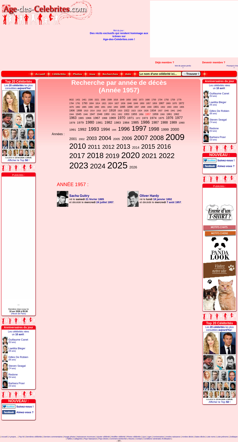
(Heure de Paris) (18, 314)
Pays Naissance (90, 439)
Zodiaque (234, 437)
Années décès (187, 437)
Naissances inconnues (86, 437)
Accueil (4, 437)
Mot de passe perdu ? (183, 67)
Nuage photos (69, 437)
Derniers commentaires (53, 437)
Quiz (144, 437)
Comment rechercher (118, 439)
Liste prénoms (222, 437)
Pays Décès (103, 439)
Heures (131, 439)
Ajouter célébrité (103, 437)
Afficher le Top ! (18, 160)
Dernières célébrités (34, 437)
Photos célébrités (134, 437)
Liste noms (210, 437)
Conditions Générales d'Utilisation (157, 439)
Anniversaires (158, 437)
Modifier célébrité (118, 437)
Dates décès (200, 437)
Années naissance (172, 437)
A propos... (13, 437)
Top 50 (21, 437)
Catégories (78, 439)
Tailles (69, 439)
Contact (139, 439)
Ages (149, 437)
